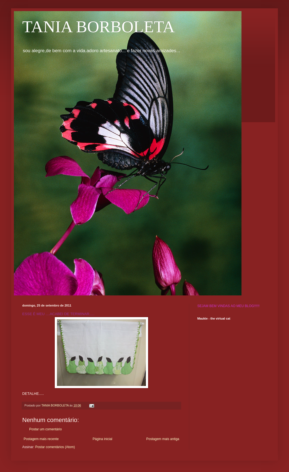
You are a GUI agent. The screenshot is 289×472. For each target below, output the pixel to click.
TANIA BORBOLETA (98, 26)
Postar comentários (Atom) (55, 447)
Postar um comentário (45, 429)
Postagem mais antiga (162, 439)
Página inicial (102, 439)
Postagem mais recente (41, 439)
